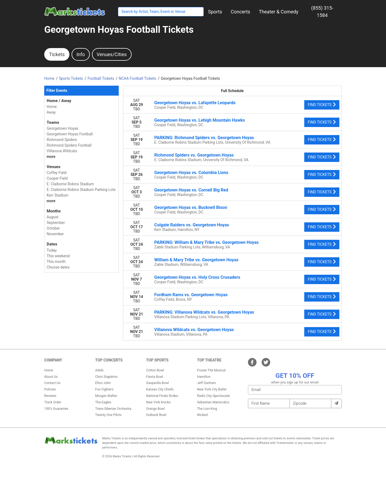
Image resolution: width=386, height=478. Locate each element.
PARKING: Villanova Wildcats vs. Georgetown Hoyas (204, 312)
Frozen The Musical (211, 370)
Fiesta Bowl (154, 377)
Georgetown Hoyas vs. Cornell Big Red (191, 190)
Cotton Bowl (155, 370)
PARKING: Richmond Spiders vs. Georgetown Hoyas (204, 137)
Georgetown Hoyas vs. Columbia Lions (191, 172)
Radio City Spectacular (213, 396)
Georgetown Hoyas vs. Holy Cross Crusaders (197, 277)
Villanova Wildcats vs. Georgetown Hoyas (194, 329)
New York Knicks (158, 402)
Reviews (50, 396)
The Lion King (207, 409)
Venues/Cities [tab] (112, 54)
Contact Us (52, 383)
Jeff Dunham (206, 383)
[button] (215, 11)
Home (48, 370)
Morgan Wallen (106, 396)
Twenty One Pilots (108, 415)
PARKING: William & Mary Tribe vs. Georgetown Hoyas (206, 242)
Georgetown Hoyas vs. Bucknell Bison (190, 207)
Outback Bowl (156, 415)
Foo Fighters (104, 389)
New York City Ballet (212, 389)
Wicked (202, 415)
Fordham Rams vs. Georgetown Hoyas (191, 294)
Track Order (52, 402)
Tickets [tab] (57, 54)
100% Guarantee (56, 409)
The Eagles (103, 402)
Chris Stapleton (106, 377)
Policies (50, 389)
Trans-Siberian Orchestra (113, 409)
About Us (51, 377)
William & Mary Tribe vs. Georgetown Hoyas (196, 259)
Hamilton (203, 377)
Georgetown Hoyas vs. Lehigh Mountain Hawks (199, 120)
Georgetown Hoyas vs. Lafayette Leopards (195, 102)
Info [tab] (80, 54)
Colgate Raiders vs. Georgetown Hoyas (191, 224)
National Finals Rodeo (162, 396)
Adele (99, 370)
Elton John (103, 383)
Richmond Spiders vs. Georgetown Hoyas (194, 155)
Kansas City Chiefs (160, 389)
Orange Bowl (155, 409)
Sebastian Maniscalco (213, 402)
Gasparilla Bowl (157, 383)
